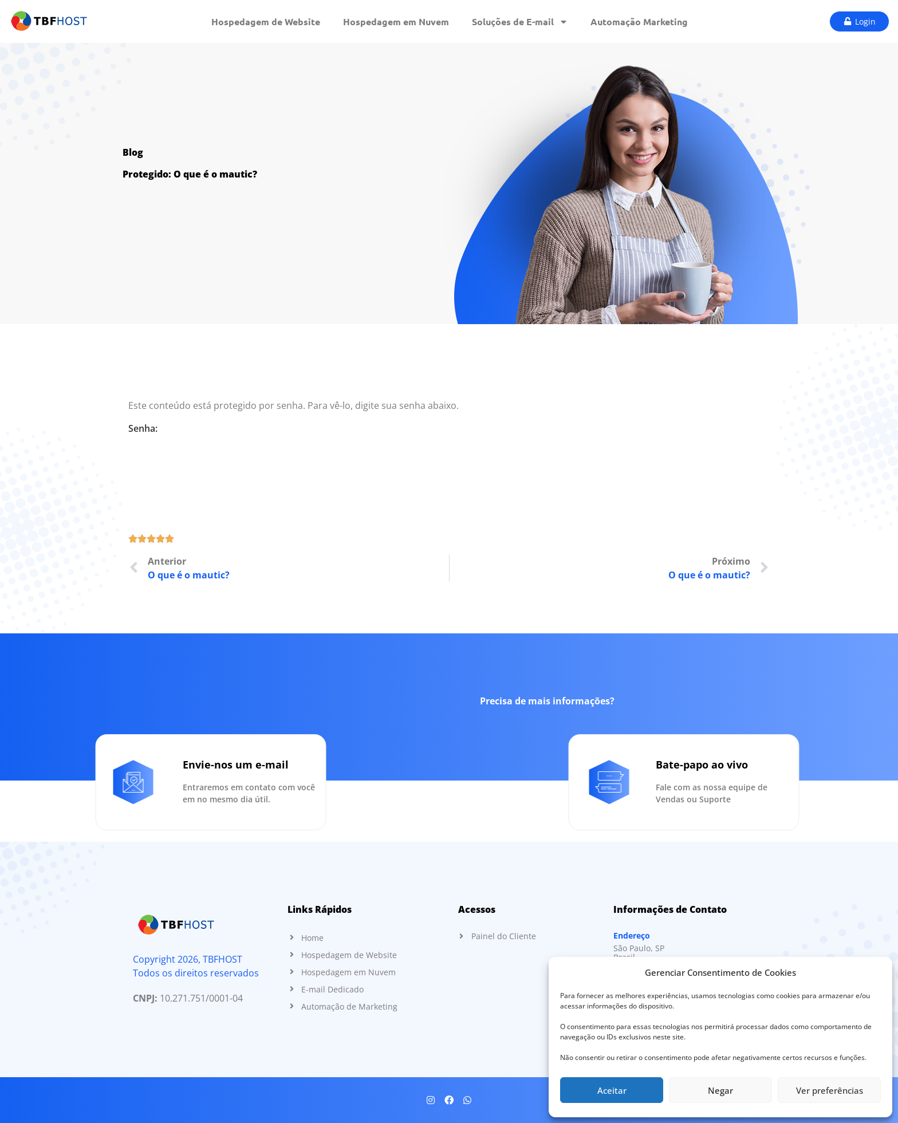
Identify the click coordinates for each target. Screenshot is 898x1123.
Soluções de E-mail (520, 21)
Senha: (449, 443)
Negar (720, 1090)
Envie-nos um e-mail (89, 764)
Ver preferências (829, 1090)
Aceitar (612, 1090)
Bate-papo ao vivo (848, 764)
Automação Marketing (639, 21)
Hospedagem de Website (265, 21)
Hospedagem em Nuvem (396, 21)
